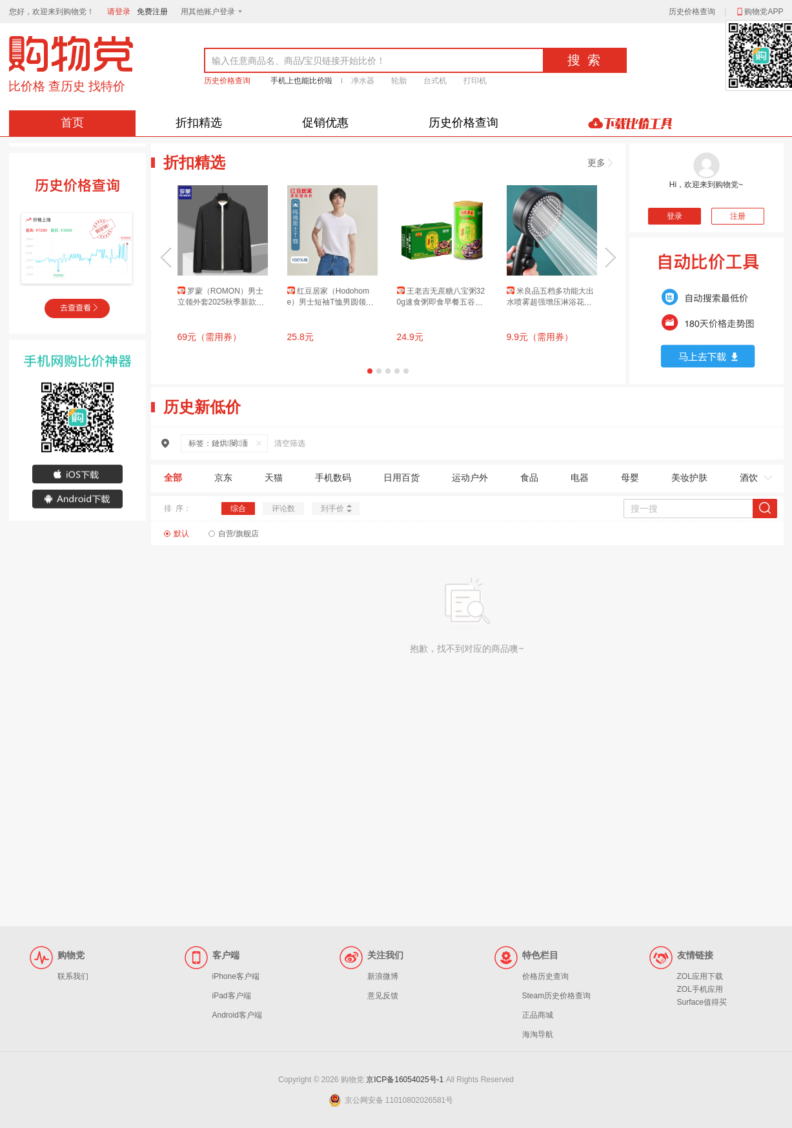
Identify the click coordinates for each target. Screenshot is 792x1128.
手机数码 (333, 477)
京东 (223, 477)
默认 (181, 533)
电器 (580, 477)
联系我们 (72, 976)
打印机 (475, 80)
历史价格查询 (692, 11)
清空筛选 (289, 443)
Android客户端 (237, 1015)
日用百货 (401, 477)
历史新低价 (202, 407)
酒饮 (749, 477)
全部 (173, 477)
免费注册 (152, 11)
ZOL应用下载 (700, 976)
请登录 (118, 11)
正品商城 (537, 1015)
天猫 (274, 477)
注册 (738, 216)
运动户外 (470, 477)
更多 (600, 162)
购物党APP (759, 11)
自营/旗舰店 (238, 533)
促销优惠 (325, 122)
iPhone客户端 (235, 976)
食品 (529, 477)
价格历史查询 (545, 976)
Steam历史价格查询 (556, 995)
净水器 (362, 80)
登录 (674, 216)
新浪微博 (382, 976)
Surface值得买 (702, 1002)
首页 (72, 122)
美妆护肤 (689, 477)
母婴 (630, 477)
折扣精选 (199, 122)
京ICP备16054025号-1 (404, 1079)
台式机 (435, 80)
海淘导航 (537, 1034)
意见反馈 (382, 995)
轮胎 (399, 80)
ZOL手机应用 (700, 989)
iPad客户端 (231, 995)
